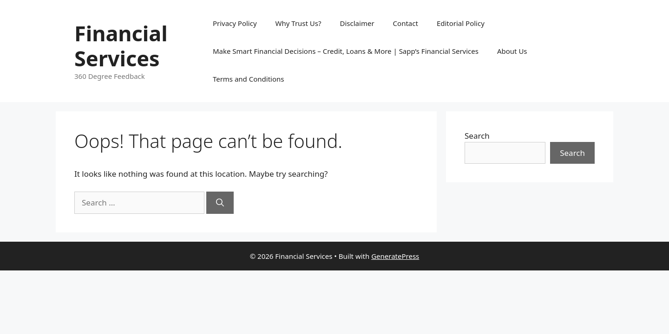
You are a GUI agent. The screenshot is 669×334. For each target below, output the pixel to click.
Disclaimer (357, 23)
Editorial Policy (461, 23)
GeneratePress (395, 256)
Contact (405, 23)
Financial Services (121, 45)
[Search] (220, 203)
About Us (512, 51)
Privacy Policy (235, 23)
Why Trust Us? (298, 23)
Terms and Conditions (248, 79)
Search (477, 135)
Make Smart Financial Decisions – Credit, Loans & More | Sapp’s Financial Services (346, 51)
